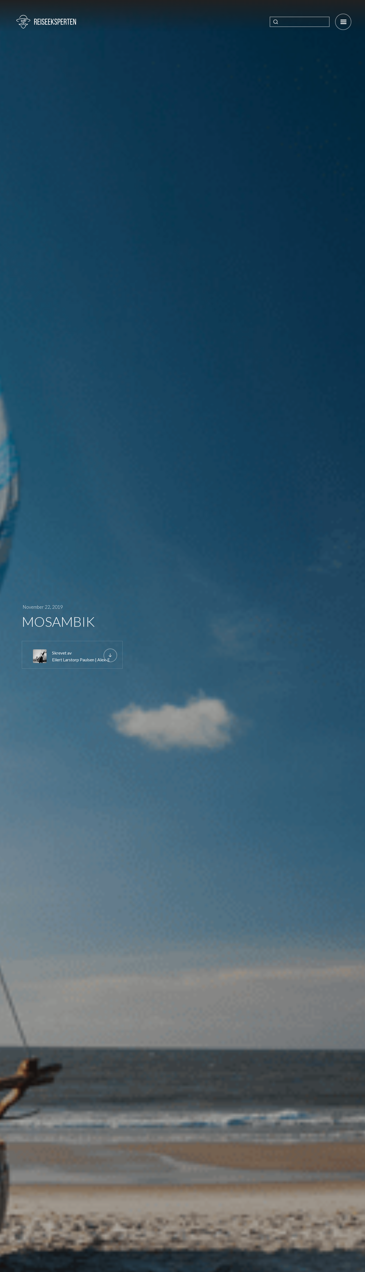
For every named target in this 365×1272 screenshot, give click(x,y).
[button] (343, 22)
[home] (46, 22)
